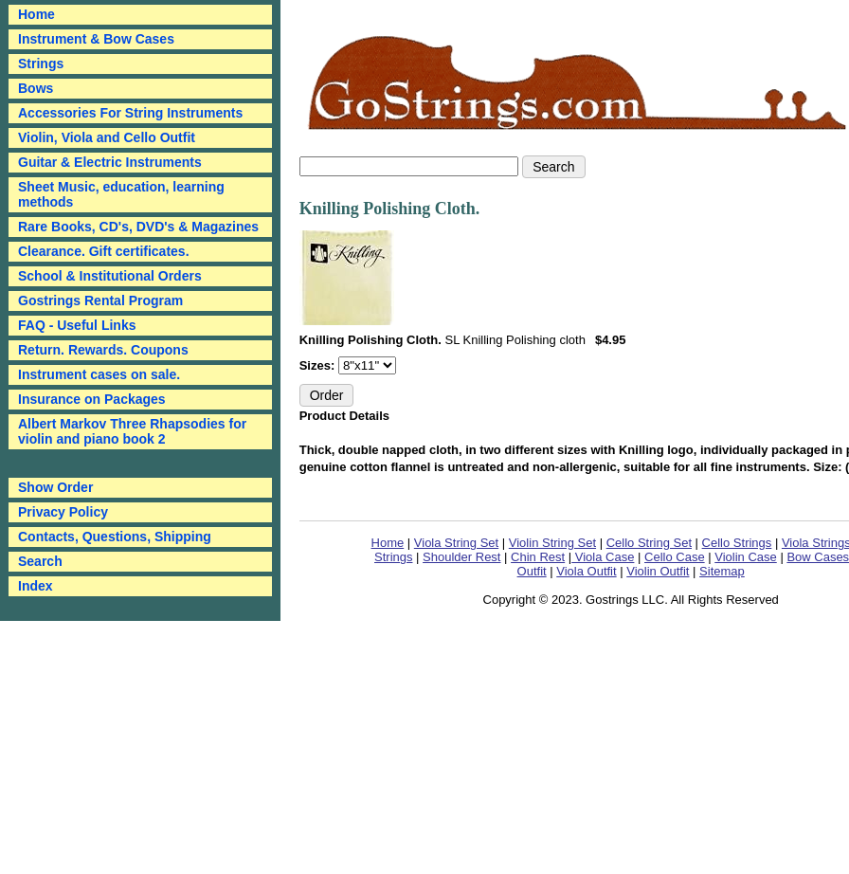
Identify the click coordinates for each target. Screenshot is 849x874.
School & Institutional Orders (110, 275)
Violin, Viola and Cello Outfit (106, 137)
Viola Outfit (586, 571)
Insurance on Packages (92, 399)
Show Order (55, 487)
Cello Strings (737, 543)
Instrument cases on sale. (99, 374)
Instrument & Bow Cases (96, 38)
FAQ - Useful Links (76, 325)
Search (40, 561)
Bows (35, 88)
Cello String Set (649, 543)
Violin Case (745, 557)
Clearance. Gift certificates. (104, 251)
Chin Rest (538, 557)
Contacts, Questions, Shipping (114, 536)
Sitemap (722, 571)
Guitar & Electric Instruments (110, 162)
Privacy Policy (63, 511)
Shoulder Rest (461, 557)
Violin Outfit (657, 571)
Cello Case (674, 557)
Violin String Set (552, 543)
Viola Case (602, 557)
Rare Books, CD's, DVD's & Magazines (138, 226)
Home (388, 543)
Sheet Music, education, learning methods (121, 194)
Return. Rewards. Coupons (103, 349)
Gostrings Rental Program (100, 300)
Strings (40, 63)
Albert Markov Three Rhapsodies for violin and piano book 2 (132, 431)
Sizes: (318, 365)
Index (35, 585)
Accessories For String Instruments (130, 112)
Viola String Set (456, 543)
